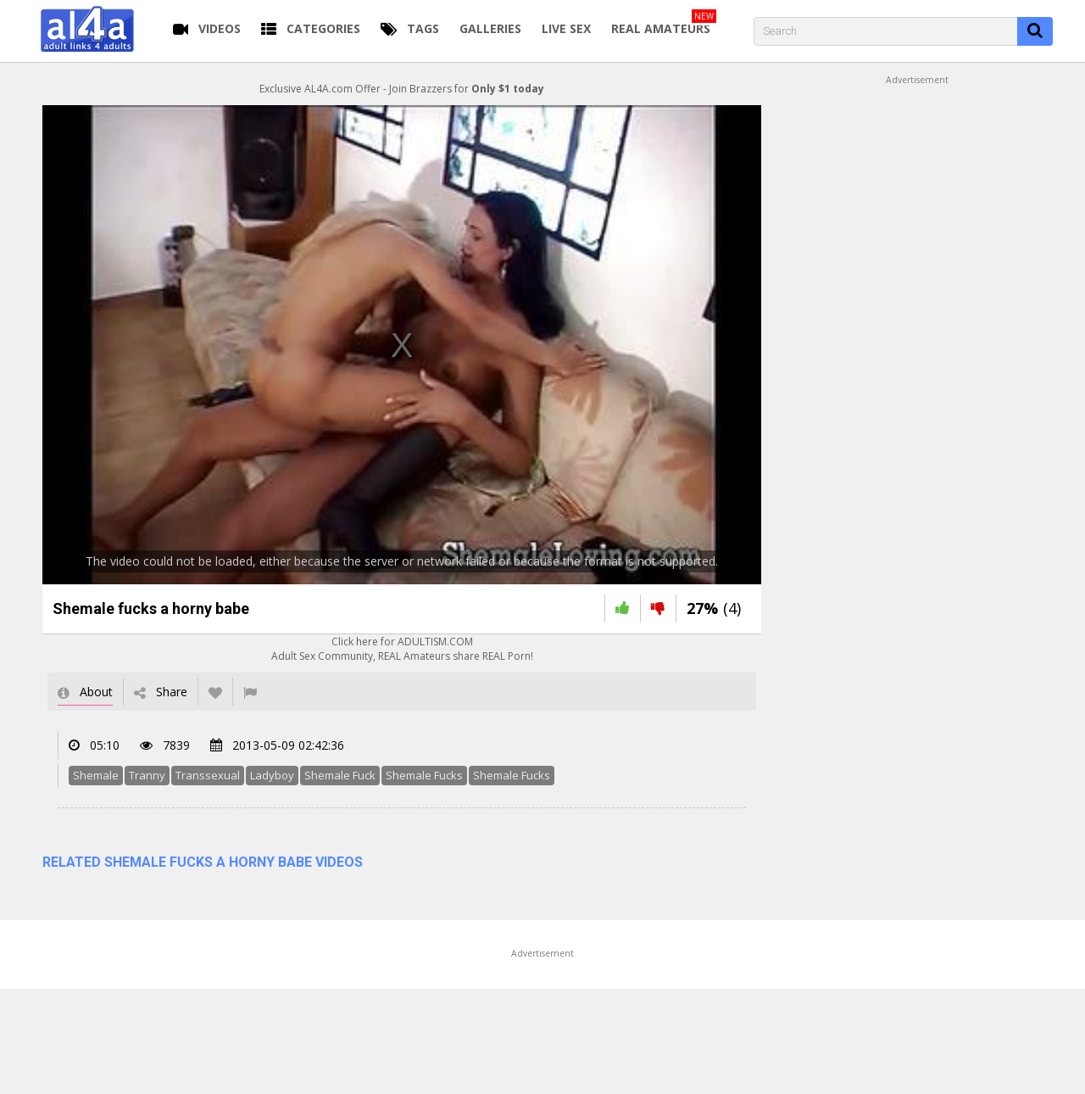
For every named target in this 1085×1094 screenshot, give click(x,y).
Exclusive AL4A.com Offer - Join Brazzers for (401, 88)
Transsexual (207, 775)
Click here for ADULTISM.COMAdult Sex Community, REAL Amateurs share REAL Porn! (402, 648)
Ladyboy (272, 775)
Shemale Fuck (340, 775)
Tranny (147, 775)
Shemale (96, 775)
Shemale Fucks (424, 775)
